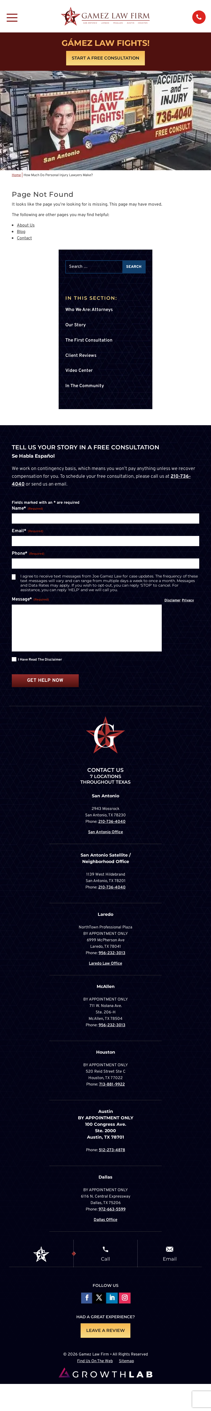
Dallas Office (105, 1220)
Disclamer (172, 600)
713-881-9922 (112, 1084)
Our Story (75, 325)
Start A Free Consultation (105, 58)
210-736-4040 (112, 821)
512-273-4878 (112, 1150)
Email (170, 1259)
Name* (27, 508)
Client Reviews (80, 356)
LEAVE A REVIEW (105, 1330)
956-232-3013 (112, 953)
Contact (24, 238)
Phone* (28, 553)
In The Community (84, 386)
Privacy (188, 600)
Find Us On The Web (95, 1361)
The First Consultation (88, 340)
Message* (30, 599)
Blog (21, 232)
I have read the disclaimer (40, 660)
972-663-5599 (112, 1209)
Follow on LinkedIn (112, 1298)
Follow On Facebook (86, 1298)
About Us (26, 225)
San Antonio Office (105, 832)
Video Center (79, 371)
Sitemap (126, 1361)
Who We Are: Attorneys (89, 310)
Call (105, 1259)
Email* (27, 531)
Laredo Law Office (105, 963)
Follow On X (99, 1298)
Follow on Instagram (124, 1298)
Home (16, 175)
